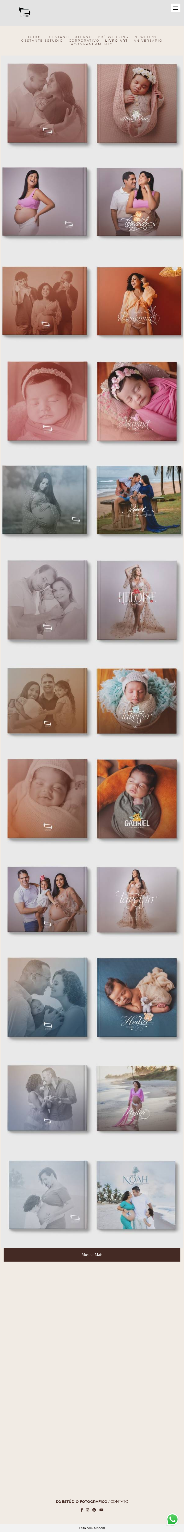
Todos (35, 37)
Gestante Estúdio (42, 40)
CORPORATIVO (84, 40)
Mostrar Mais (92, 1254)
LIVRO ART (116, 40)
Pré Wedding (113, 37)
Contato (119, 1501)
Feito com (92, 1528)
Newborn (145, 37)
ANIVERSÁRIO (148, 40)
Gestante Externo (70, 37)
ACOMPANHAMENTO (92, 44)
